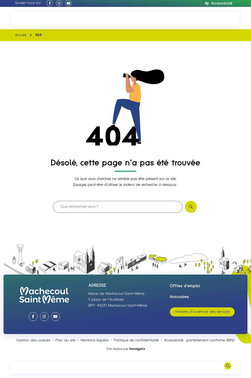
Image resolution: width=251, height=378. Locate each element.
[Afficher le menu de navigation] (23, 368)
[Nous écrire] (227, 19)
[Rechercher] (227, 368)
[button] (23, 19)
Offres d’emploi (185, 286)
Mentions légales (95, 340)
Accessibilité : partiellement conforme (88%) (199, 340)
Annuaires (179, 297)
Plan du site (65, 340)
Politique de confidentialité (136, 340)
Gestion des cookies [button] (33, 340)
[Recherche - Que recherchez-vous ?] (118, 207)
